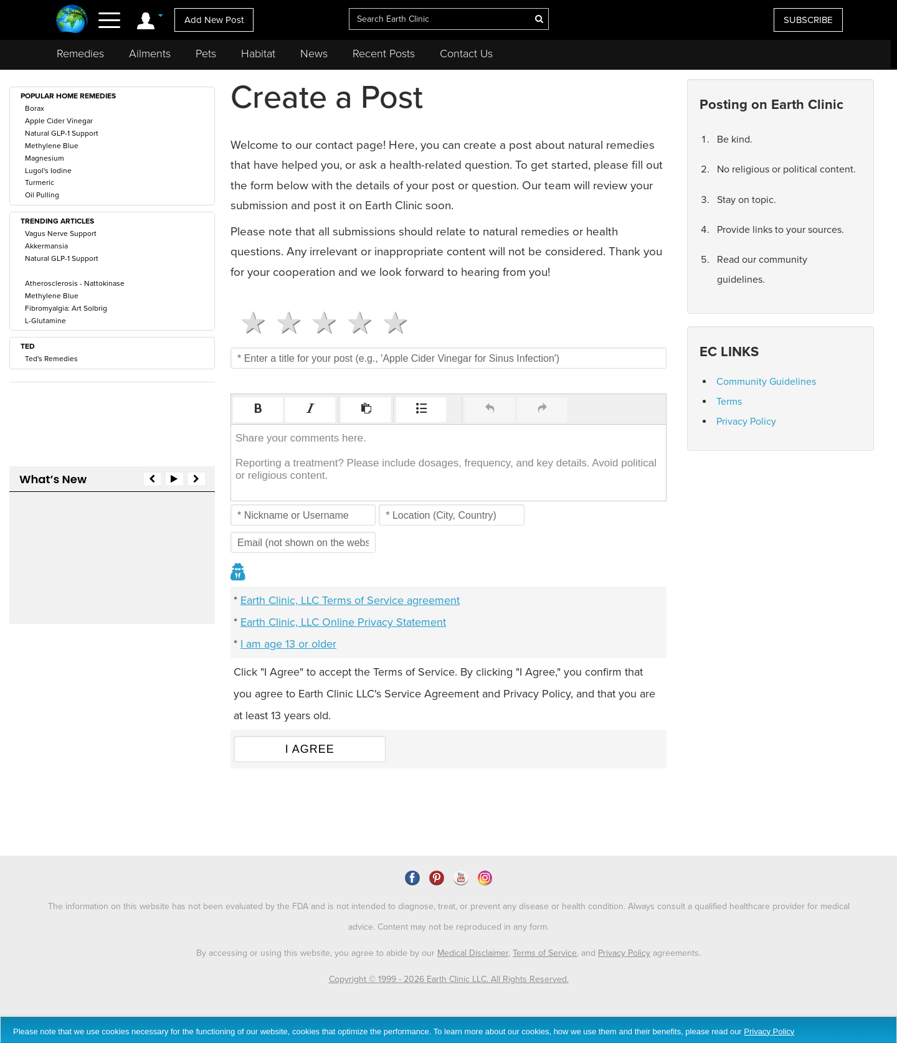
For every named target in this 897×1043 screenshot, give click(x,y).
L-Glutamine (45, 320)
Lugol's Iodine (48, 170)
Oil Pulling (42, 195)
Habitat (258, 53)
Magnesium (44, 158)
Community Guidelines (766, 381)
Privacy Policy (746, 421)
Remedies (80, 53)
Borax (34, 108)
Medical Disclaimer (472, 953)
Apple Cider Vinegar (59, 120)
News (314, 53)
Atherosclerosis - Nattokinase (75, 283)
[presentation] (258, 409)
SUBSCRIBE (808, 20)
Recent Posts (384, 53)
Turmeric (39, 182)
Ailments (150, 53)
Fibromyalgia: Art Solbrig (66, 308)
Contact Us (466, 53)
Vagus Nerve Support (61, 233)
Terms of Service (545, 953)
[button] (257, 410)
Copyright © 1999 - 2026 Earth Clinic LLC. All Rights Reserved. (449, 979)
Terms (729, 401)
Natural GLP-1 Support (61, 133)
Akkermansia (46, 246)
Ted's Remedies (51, 358)
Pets (206, 53)
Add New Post (214, 20)
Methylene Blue (51, 145)
